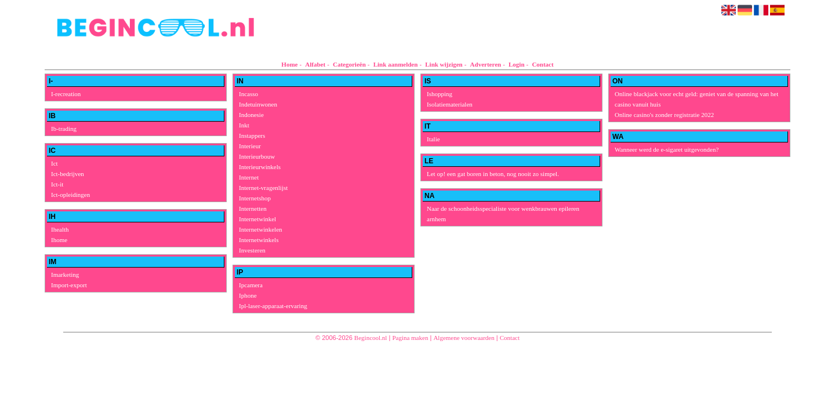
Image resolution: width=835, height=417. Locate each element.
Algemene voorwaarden (463, 337)
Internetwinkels (258, 239)
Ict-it (57, 184)
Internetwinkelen (260, 229)
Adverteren (486, 64)
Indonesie (251, 114)
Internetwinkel (257, 218)
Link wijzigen (443, 64)
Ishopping (439, 93)
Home (289, 64)
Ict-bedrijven (67, 173)
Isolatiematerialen (450, 104)
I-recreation (66, 93)
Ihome (59, 239)
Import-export (69, 284)
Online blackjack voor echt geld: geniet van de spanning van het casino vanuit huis (696, 99)
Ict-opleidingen (70, 194)
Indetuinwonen (258, 104)
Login (517, 64)
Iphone (248, 295)
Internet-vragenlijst (263, 187)
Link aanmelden (395, 64)
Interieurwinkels (260, 166)
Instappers (252, 135)
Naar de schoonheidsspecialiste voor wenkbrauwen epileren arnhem (503, 213)
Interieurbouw (257, 156)
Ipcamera (251, 284)
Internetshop (255, 198)
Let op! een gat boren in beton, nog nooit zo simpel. (493, 173)
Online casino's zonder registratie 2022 (664, 114)
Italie (433, 139)
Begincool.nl (370, 337)
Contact (542, 64)
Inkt (244, 125)
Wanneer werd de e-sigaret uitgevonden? (666, 149)
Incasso (248, 93)
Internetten (253, 208)
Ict (54, 163)
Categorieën (349, 64)
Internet (249, 177)
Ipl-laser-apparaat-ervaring (273, 305)
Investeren (252, 250)
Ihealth (60, 229)
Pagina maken (410, 337)
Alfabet (315, 64)
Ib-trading (64, 128)
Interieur (250, 145)
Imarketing (65, 274)
